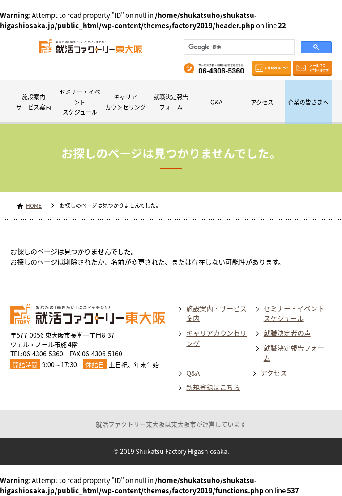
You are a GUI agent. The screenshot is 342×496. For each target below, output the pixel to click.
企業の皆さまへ (308, 102)
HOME (34, 205)
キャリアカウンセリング (125, 101)
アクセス (262, 102)
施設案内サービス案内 (33, 101)
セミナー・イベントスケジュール (80, 101)
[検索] (238, 47)
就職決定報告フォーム (171, 101)
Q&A (216, 102)
